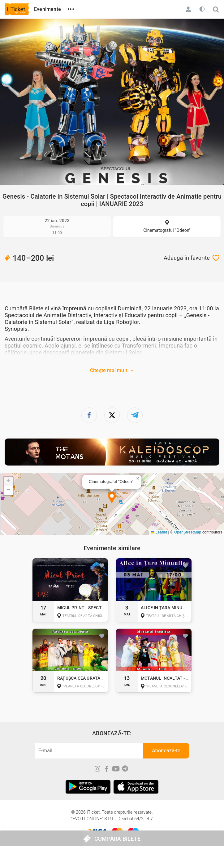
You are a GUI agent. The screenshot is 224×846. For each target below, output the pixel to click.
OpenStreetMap (187, 532)
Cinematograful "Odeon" (167, 230)
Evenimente (47, 9)
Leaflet (159, 532)
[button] (112, 498)
